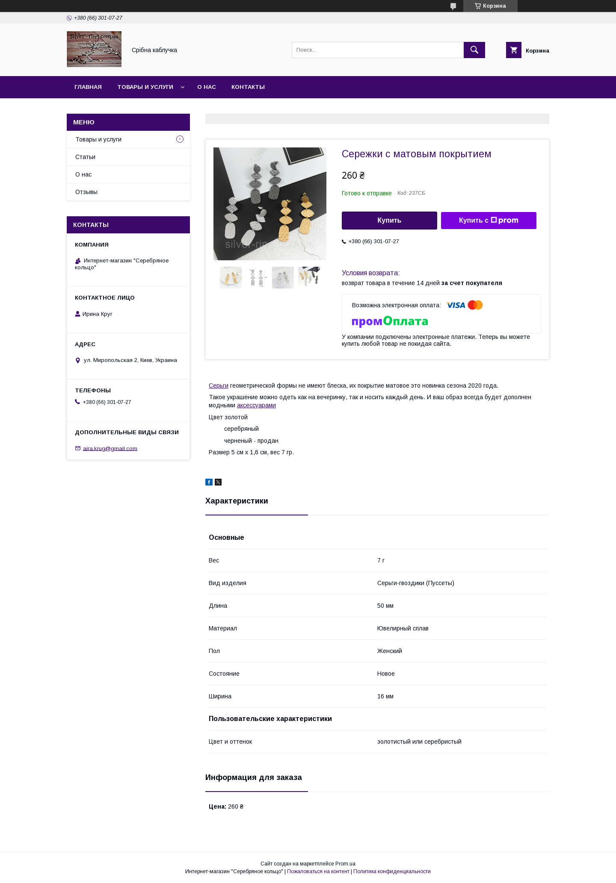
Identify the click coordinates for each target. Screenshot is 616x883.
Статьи (85, 156)
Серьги (218, 385)
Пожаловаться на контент (318, 871)
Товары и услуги (145, 87)
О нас (206, 87)
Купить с (488, 220)
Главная (88, 87)
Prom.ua (345, 864)
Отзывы (86, 191)
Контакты (248, 87)
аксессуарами (256, 405)
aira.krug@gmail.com (110, 448)
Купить (390, 220)
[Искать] (474, 50)
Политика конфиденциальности (392, 871)
